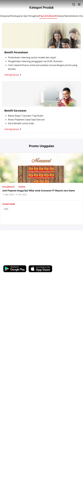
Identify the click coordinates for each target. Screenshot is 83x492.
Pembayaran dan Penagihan (24, 15)
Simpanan (5, 15)
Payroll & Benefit (48, 15)
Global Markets (65, 15)
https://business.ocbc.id (16, 262)
